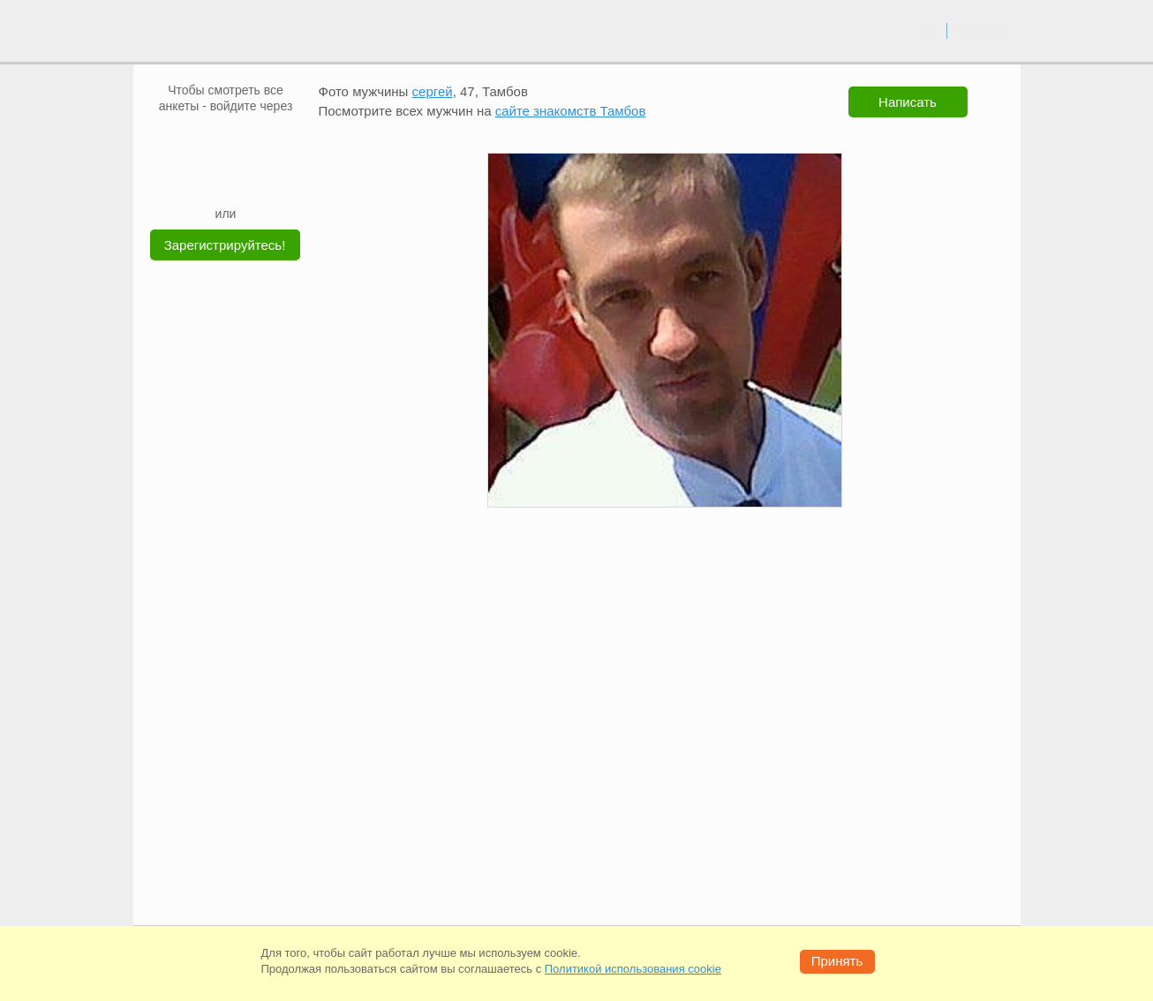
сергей (432, 91)
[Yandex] (209, 178)
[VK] (192, 140)
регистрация (984, 30)
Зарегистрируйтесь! (225, 244)
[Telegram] (243, 178)
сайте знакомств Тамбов (570, 110)
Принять (837, 960)
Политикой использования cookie (633, 968)
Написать (907, 101)
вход (926, 30)
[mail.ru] (226, 140)
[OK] (259, 140)
